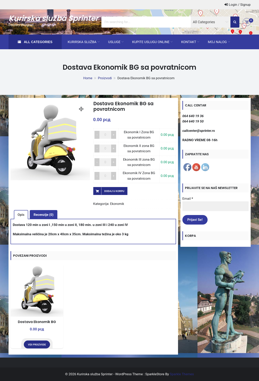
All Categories (37, 42)
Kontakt (188, 42)
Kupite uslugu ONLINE (150, 42)
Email (187, 199)
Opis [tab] (21, 215)
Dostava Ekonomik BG (37, 321)
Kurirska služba (82, 42)
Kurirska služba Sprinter (53, 18)
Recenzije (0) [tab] (43, 215)
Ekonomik (117, 204)
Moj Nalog (217, 42)
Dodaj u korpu (114, 191)
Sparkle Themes (182, 374)
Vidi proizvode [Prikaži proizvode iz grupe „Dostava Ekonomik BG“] (37, 344)
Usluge (114, 42)
